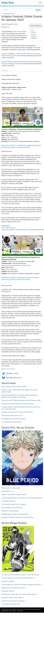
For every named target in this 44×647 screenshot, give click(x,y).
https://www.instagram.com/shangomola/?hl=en (16, 265)
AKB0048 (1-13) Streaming (9, 511)
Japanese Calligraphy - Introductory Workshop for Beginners (20, 53)
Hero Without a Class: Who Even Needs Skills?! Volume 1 (19, 594)
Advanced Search (8, 14)
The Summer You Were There (10, 604)
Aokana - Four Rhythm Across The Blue (13, 494)
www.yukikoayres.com (8, 227)
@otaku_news (12, 373)
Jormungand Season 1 (8, 501)
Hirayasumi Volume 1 (8, 581)
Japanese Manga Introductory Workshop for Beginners (18, 61)
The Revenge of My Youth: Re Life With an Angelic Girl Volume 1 (21, 584)
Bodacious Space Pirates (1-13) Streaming (14, 514)
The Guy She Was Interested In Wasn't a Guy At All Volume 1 (20, 575)
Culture (33, 32)
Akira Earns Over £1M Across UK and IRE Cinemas (17, 403)
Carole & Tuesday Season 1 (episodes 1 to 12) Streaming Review (21, 498)
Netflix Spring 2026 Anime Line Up (12, 415)
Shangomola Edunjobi (8, 63)
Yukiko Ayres (10, 55)
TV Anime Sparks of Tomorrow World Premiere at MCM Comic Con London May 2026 (20, 408)
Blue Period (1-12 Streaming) (10, 488)
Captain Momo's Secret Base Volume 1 (13, 588)
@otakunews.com (14, 377)
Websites (34, 38)
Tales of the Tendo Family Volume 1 (12, 597)
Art (32, 30)
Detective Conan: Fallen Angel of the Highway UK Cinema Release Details (19, 391)
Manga (33, 36)
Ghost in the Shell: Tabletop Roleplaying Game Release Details (21, 400)
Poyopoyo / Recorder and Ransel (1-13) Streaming (17, 517)
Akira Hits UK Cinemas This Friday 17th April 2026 (17, 412)
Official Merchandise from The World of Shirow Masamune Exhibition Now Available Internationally (19, 396)
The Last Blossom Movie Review (11, 422)
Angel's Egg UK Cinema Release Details (14, 386)
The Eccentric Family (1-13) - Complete (13, 504)
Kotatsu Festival (18, 31)
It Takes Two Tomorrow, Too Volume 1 (13, 601)
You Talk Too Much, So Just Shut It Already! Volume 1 (18, 578)
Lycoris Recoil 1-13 (7, 491)
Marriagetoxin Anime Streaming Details (13, 419)
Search (38, 9)
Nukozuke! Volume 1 (7, 591)
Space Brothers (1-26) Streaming (11, 507)
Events (33, 34)
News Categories (35, 25)
